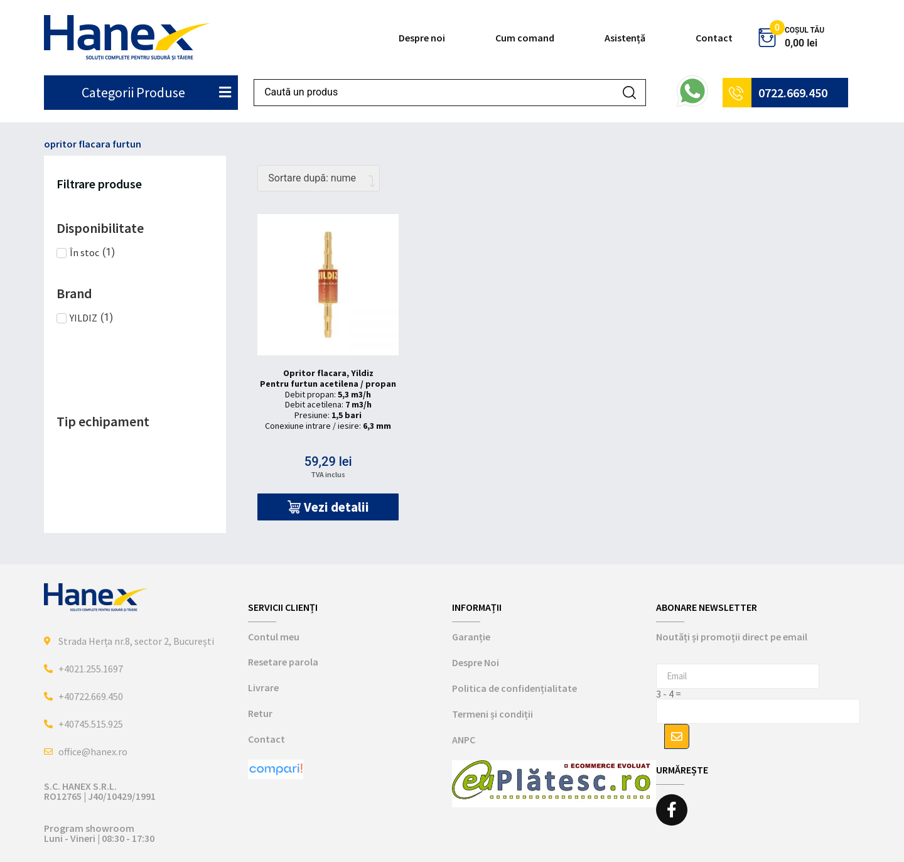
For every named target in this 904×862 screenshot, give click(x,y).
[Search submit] (629, 92)
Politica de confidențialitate (514, 688)
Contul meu (273, 636)
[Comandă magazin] (318, 178)
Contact (714, 37)
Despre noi (422, 37)
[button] (328, 506)
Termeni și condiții (492, 714)
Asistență (625, 37)
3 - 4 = (668, 694)
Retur (260, 713)
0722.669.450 (792, 92)
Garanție (471, 636)
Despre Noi (475, 662)
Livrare (263, 687)
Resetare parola (283, 661)
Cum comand (524, 37)
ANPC (463, 739)
